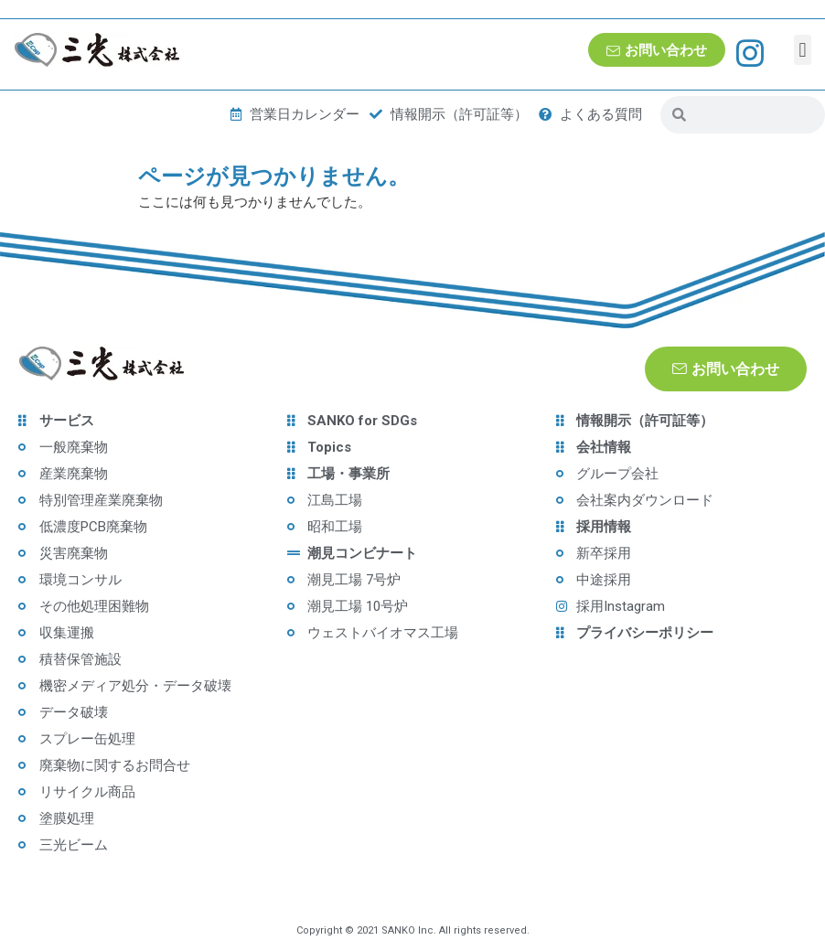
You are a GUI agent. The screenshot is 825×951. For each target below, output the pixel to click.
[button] (802, 50)
